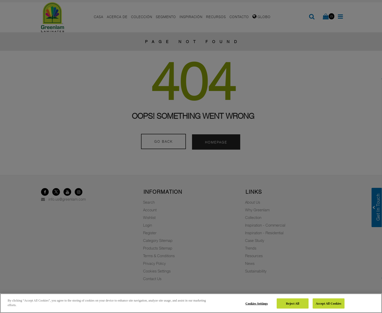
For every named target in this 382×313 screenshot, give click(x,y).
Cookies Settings (257, 303)
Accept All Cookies (328, 303)
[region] (191, 303)
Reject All (292, 303)
